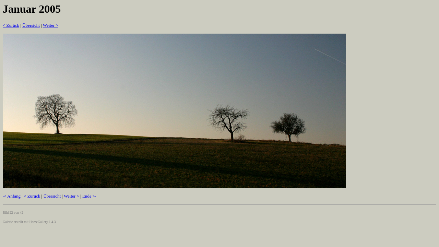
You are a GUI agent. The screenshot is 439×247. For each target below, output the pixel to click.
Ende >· (89, 196)
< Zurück (11, 25)
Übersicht (31, 25)
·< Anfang (12, 196)
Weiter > (50, 25)
